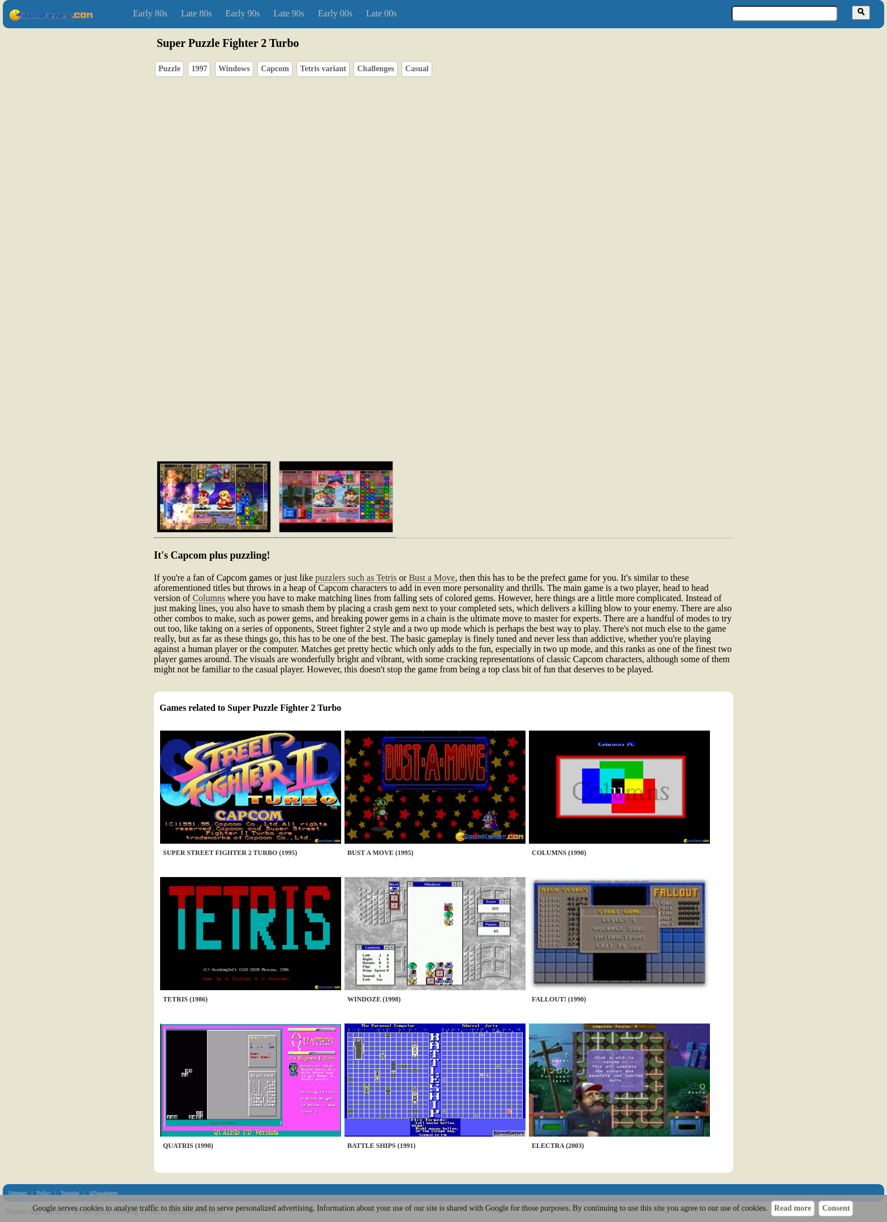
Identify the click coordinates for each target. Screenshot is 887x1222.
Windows (234, 68)
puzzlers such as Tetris (356, 577)
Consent (836, 1208)
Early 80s (150, 13)
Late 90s (288, 13)
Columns (208, 598)
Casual (416, 68)
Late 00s (381, 13)
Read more (792, 1208)
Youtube (70, 1193)
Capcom (275, 68)
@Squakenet (103, 1193)
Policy (44, 1193)
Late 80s (196, 13)
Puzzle (169, 68)
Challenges (375, 68)
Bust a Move (432, 577)
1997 (199, 68)
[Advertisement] (476, 398)
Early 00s (335, 13)
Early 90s (243, 13)
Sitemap (17, 1193)
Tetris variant (323, 68)
